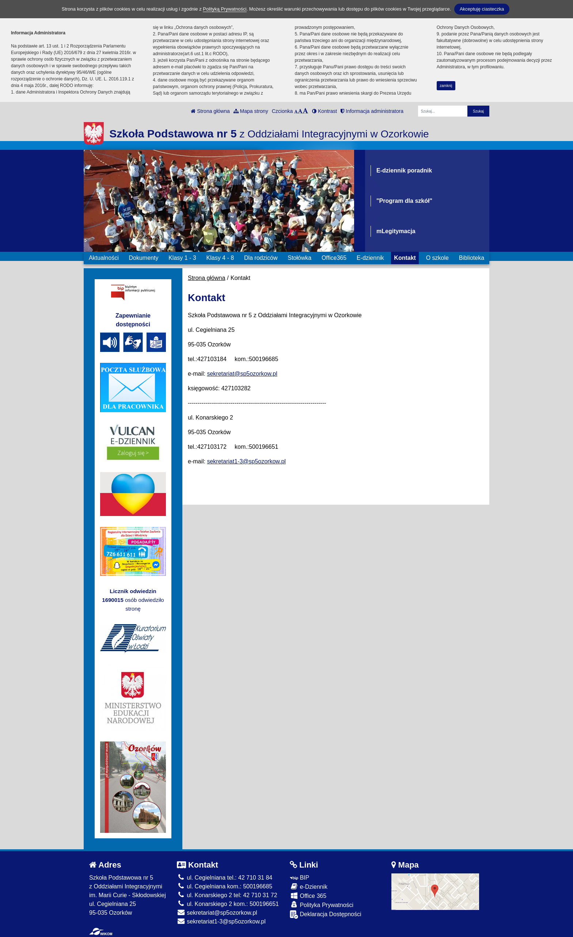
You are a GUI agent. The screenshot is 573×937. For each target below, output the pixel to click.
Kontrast (324, 111)
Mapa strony (251, 111)
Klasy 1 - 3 (182, 258)
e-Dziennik (308, 886)
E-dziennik (370, 258)
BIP (299, 878)
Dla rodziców (261, 258)
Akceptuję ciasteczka (482, 9)
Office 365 (308, 895)
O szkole (437, 258)
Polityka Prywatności (321, 904)
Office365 (334, 258)
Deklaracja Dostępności (325, 914)
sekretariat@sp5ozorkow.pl (242, 374)
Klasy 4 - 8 (220, 258)
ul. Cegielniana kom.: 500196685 (224, 886)
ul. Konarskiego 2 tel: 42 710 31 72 (227, 895)
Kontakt (405, 258)
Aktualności (104, 258)
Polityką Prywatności (224, 9)
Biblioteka (471, 258)
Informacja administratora (372, 111)
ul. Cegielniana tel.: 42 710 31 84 (224, 878)
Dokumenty (143, 258)
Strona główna (210, 111)
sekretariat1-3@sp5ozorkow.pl (246, 461)
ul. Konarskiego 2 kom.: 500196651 (228, 904)
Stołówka (299, 258)
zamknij (446, 86)
